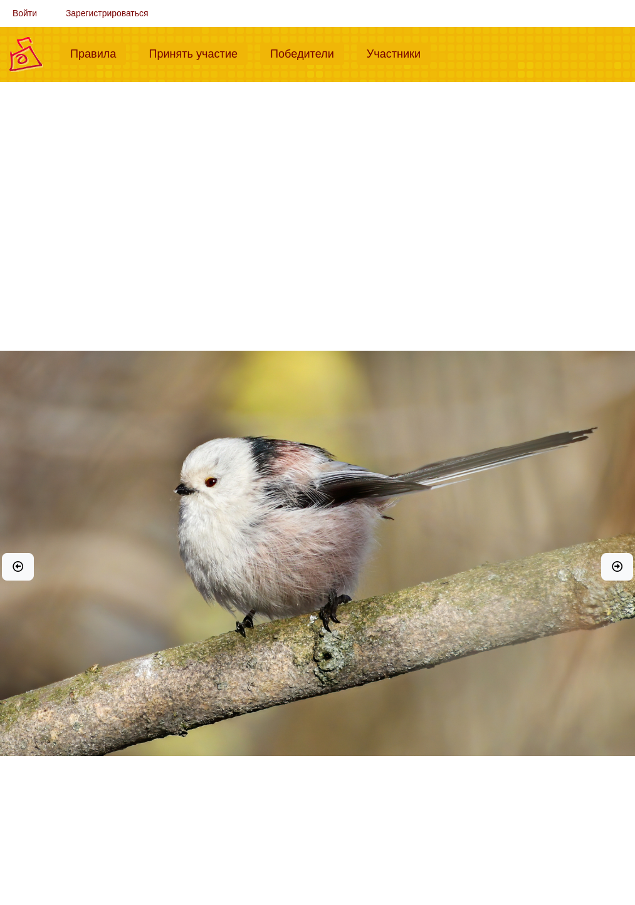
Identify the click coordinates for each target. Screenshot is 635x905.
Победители (307, 52)
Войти (25, 13)
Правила (98, 52)
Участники (399, 52)
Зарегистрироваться (107, 13)
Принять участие (198, 52)
